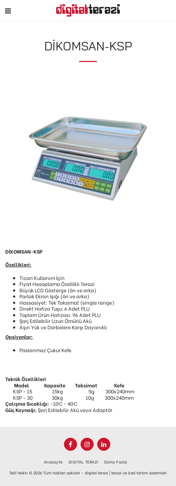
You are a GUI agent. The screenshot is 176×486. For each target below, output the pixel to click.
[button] (8, 10)
